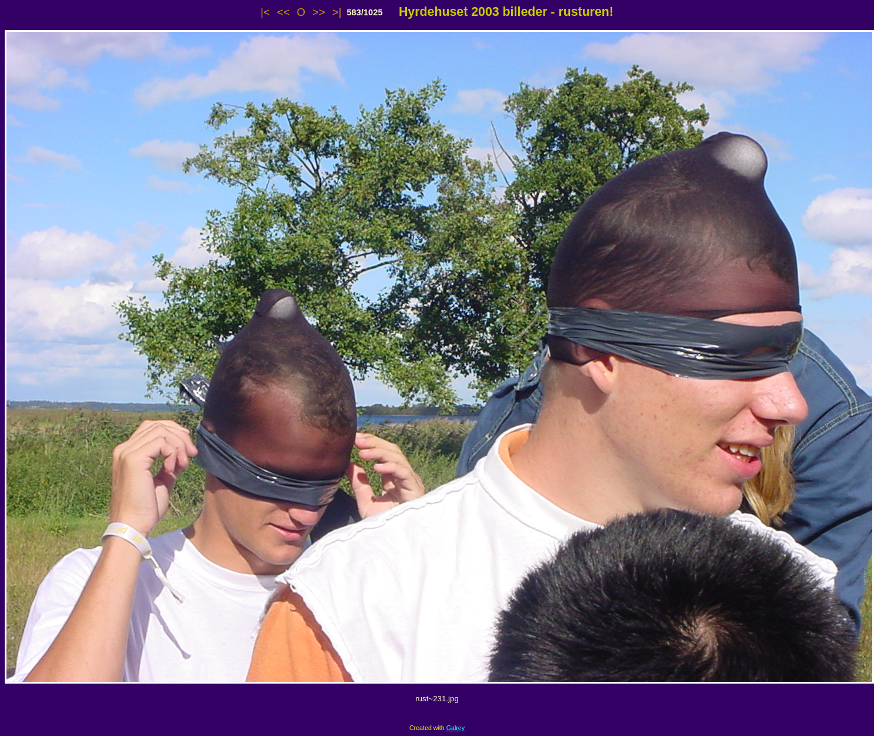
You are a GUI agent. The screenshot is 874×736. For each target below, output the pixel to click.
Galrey (455, 727)
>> (318, 12)
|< (265, 12)
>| (337, 12)
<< (283, 12)
